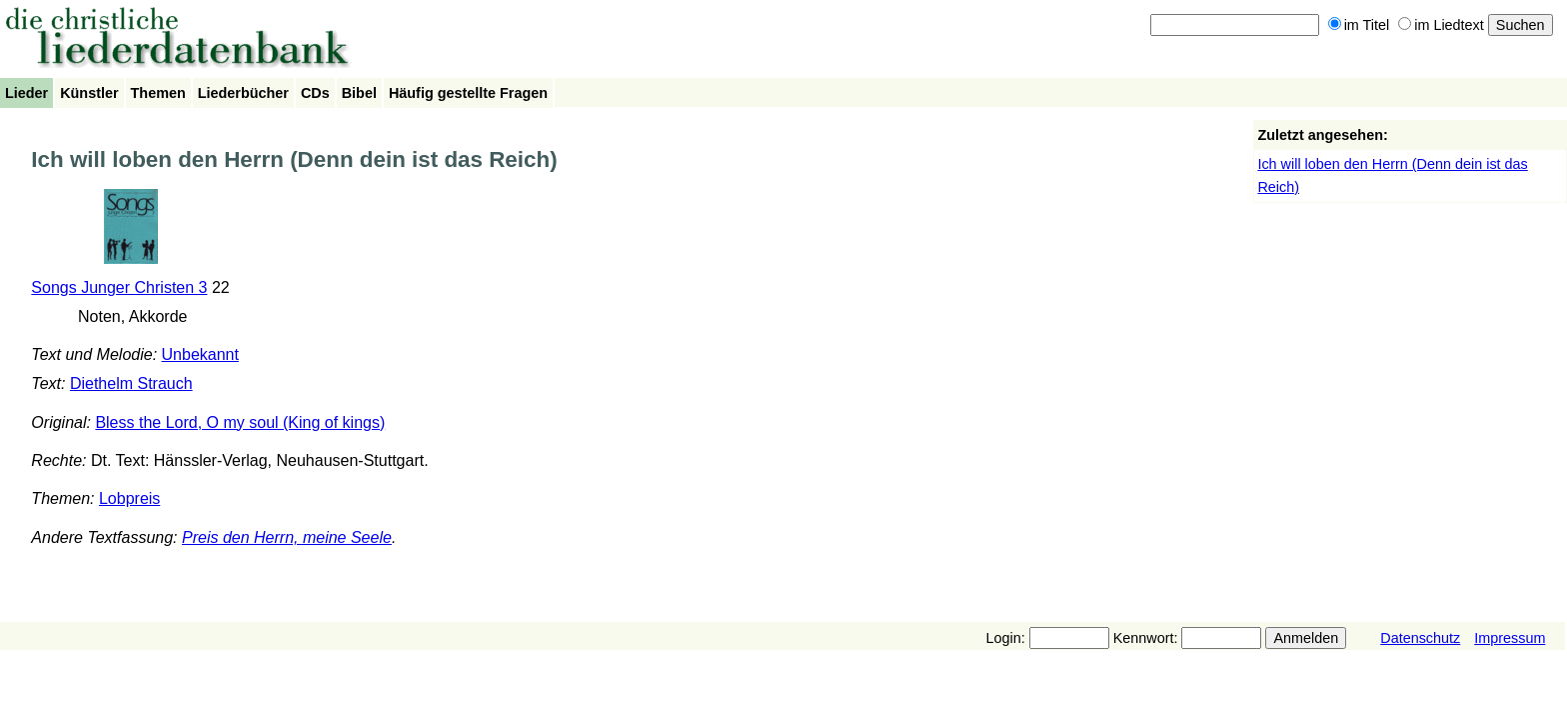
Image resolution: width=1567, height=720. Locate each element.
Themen (158, 93)
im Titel (1359, 25)
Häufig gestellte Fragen (468, 93)
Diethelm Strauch (131, 383)
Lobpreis (129, 498)
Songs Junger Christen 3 (119, 287)
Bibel (359, 93)
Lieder (26, 93)
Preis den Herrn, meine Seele (287, 537)
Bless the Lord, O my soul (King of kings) (240, 422)
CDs (315, 93)
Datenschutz (1420, 638)
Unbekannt (200, 354)
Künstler (89, 93)
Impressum (1509, 638)
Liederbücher (243, 93)
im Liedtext (1441, 25)
